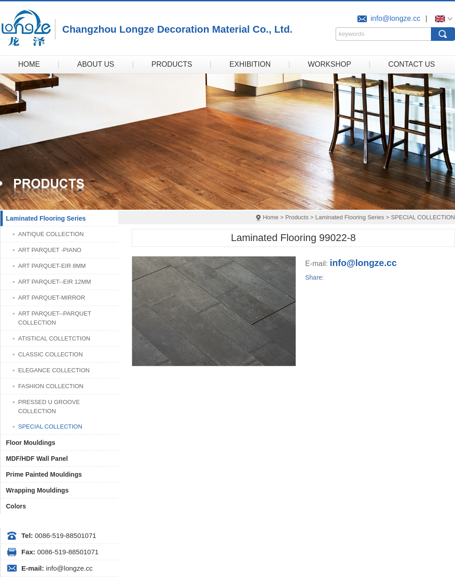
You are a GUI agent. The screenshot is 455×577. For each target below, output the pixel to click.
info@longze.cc (395, 18)
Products (296, 217)
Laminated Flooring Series (349, 217)
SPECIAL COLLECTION (423, 217)
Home (271, 217)
